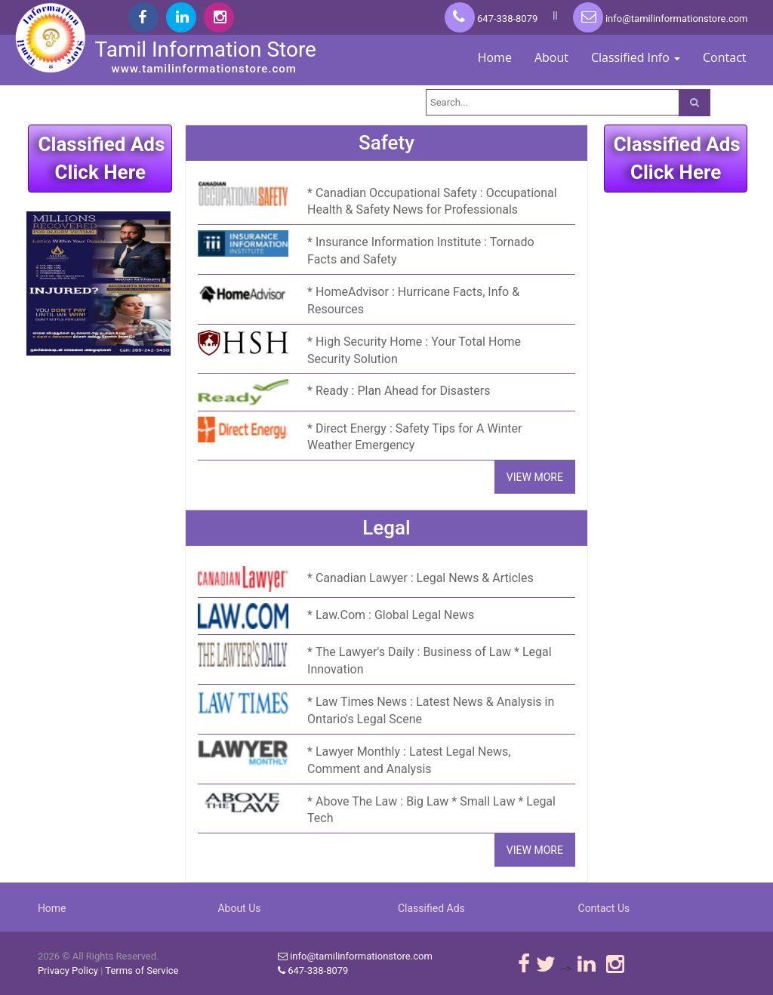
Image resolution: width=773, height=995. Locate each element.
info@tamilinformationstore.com (660, 18)
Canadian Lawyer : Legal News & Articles (425, 578)
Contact (724, 57)
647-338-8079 (491, 18)
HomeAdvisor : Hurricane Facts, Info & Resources (413, 300)
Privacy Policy (68, 970)
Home (495, 57)
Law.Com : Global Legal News (395, 615)
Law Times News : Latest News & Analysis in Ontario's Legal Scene (430, 710)
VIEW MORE (535, 477)
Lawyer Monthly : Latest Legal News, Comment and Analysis (408, 760)
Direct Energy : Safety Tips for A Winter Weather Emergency (414, 437)
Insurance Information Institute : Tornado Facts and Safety (420, 250)
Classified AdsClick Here (101, 158)
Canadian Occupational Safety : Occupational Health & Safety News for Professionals (432, 201)
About (551, 57)
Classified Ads (431, 908)
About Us (238, 908)
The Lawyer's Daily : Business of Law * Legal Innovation (429, 660)
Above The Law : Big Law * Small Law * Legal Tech (431, 810)
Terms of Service (141, 970)
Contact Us (604, 908)
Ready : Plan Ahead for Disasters (403, 391)
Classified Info (635, 57)
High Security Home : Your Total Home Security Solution (414, 350)
